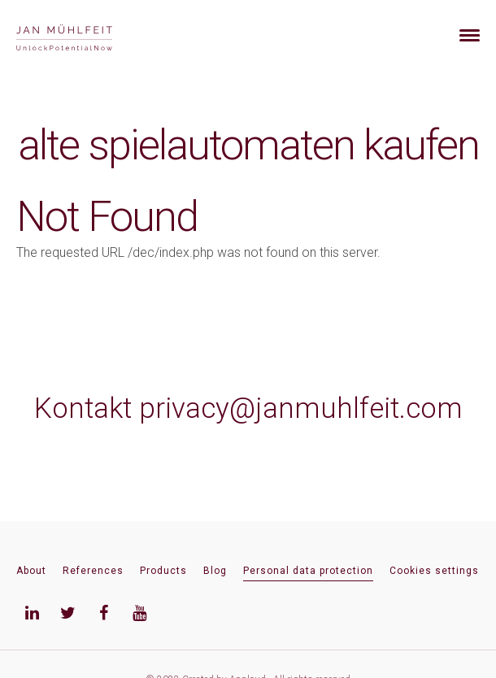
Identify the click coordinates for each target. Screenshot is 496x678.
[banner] (83, 35)
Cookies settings (434, 570)
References (93, 570)
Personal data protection (308, 570)
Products (163, 570)
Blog (215, 570)
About (31, 570)
